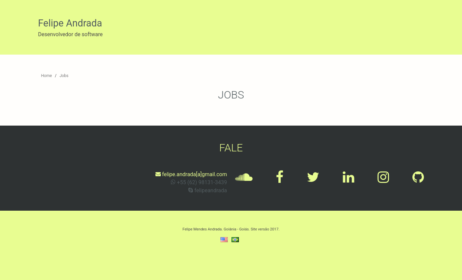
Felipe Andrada (70, 23)
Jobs (64, 75)
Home (46, 75)
